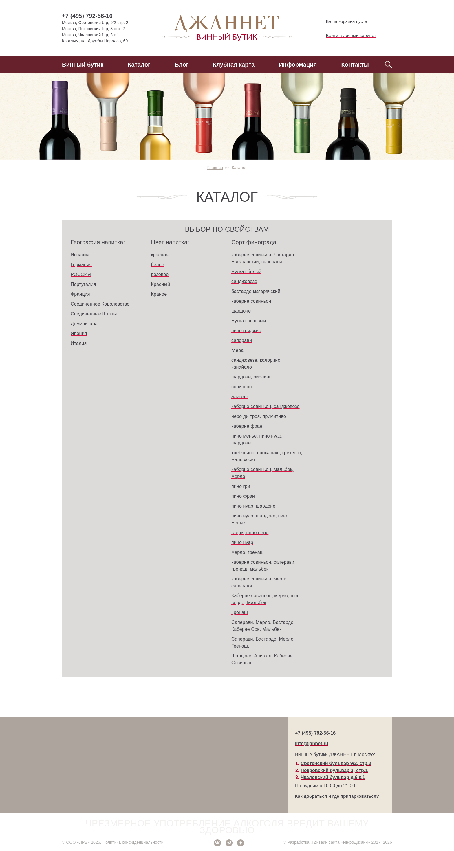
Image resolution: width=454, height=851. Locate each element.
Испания (80, 254)
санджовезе (244, 281)
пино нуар (242, 542)
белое (157, 264)
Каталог (139, 64)
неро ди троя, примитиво (258, 416)
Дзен (240, 842)
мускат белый (246, 271)
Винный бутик (82, 64)
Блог (181, 64)
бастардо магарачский (255, 291)
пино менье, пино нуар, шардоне (257, 439)
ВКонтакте (217, 842)
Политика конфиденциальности (133, 842)
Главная (215, 167)
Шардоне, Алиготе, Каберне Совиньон (262, 659)
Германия (81, 264)
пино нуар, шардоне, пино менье (259, 519)
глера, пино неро (249, 532)
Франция (80, 294)
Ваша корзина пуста (341, 21)
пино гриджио (246, 330)
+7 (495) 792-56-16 (87, 16)
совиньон (241, 386)
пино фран (243, 496)
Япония (79, 333)
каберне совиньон (251, 301)
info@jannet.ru (311, 743)
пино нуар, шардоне (253, 505)
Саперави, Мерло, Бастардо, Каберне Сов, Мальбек (263, 626)
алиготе (239, 396)
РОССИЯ (81, 274)
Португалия (83, 284)
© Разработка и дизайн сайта (311, 842)
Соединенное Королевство (100, 304)
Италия (79, 343)
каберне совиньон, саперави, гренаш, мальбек (263, 565)
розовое (160, 274)
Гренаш (239, 612)
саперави (241, 340)
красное (160, 254)
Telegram (229, 842)
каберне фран (246, 426)
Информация (298, 64)
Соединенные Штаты (94, 313)
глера (237, 350)
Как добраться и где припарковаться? (337, 796)
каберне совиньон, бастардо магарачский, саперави (262, 258)
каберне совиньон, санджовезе (265, 406)
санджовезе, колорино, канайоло (256, 364)
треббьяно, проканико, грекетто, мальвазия (266, 456)
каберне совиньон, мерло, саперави (260, 582)
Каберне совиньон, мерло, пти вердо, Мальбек (264, 599)
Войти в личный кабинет (346, 35)
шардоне (241, 310)
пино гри (240, 486)
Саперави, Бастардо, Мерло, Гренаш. (263, 642)
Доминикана (84, 323)
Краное (159, 294)
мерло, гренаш (247, 552)
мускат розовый (248, 320)
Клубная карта (234, 64)
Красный (160, 284)
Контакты (355, 64)
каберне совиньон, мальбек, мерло (262, 473)
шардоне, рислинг (251, 376)
